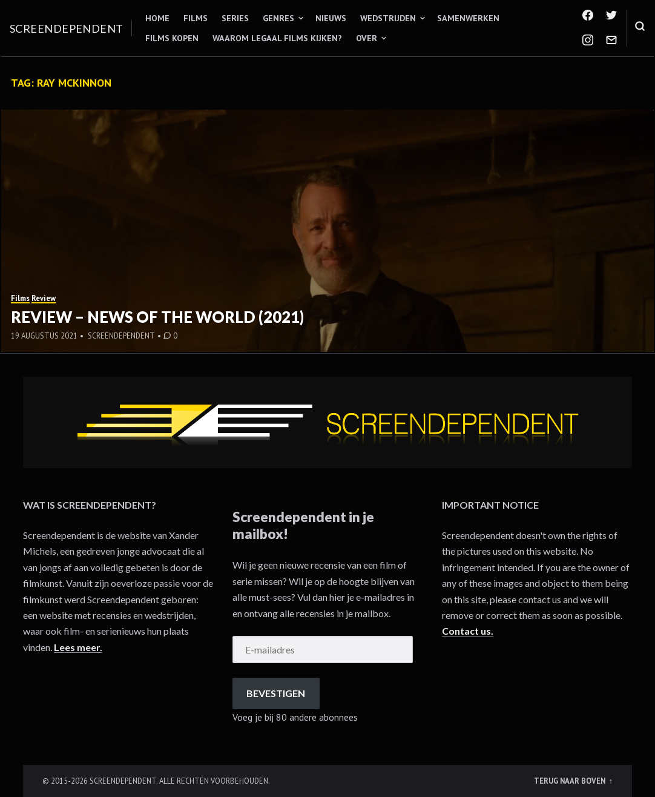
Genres (278, 18)
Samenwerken (468, 18)
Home (157, 18)
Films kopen (172, 38)
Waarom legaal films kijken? (277, 38)
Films (195, 18)
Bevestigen (275, 693)
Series (235, 18)
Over (366, 38)
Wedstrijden (388, 18)
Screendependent (66, 28)
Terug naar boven (570, 780)
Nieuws (330, 18)
